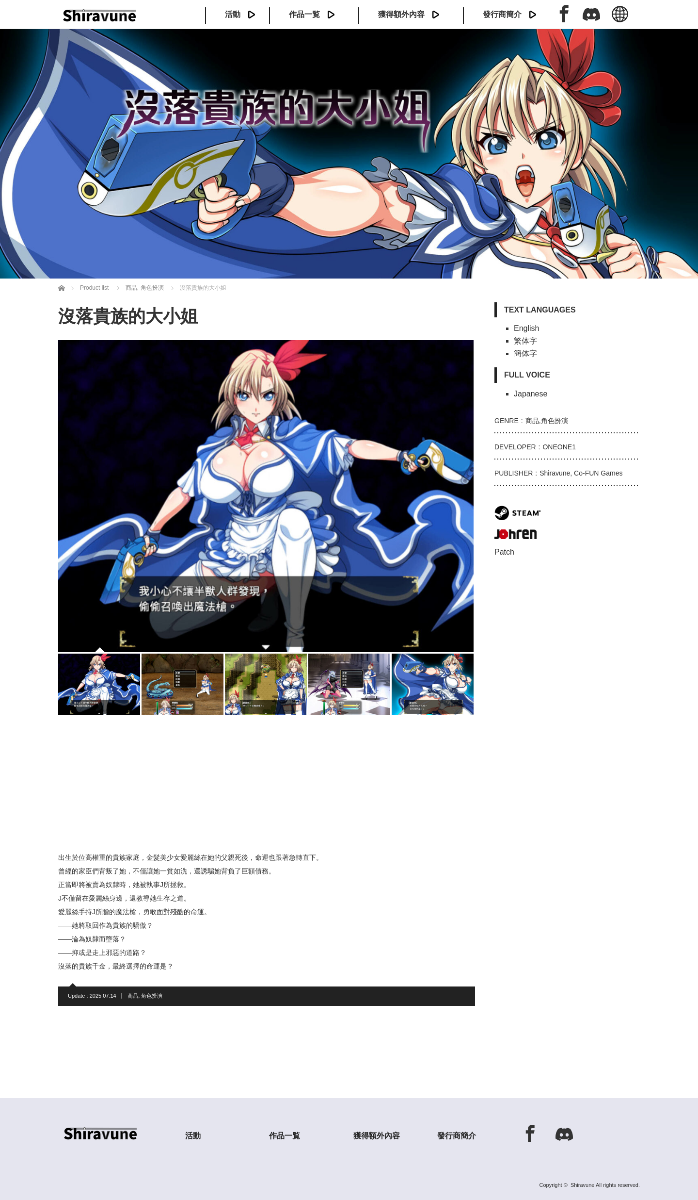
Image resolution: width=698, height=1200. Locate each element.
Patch (504, 552)
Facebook (564, 13)
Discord (591, 13)
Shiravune (583, 1185)
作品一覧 (304, 14)
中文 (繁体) (620, 19)
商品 (132, 996)
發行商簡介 (502, 14)
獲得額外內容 (401, 14)
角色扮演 (151, 996)
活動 (232, 14)
